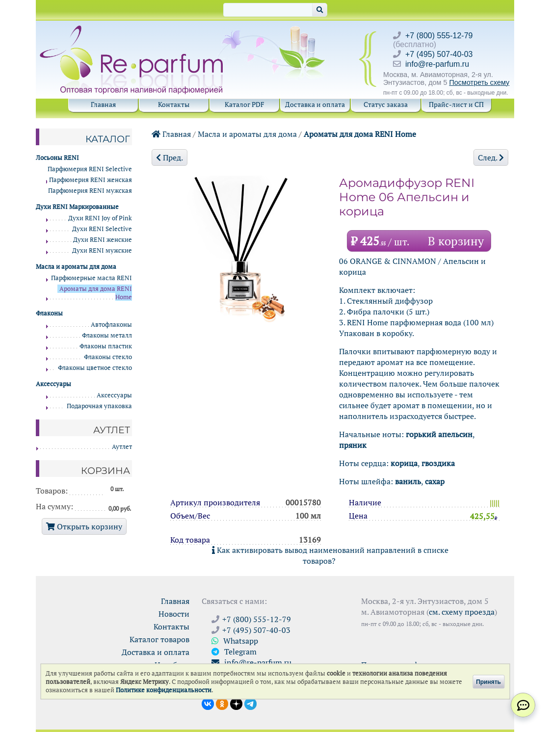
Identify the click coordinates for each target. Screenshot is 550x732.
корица (404, 463)
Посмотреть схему (479, 82)
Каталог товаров (159, 639)
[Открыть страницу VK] (208, 703)
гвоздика (438, 463)
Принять (488, 681)
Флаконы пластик (105, 346)
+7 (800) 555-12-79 (438, 35)
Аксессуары (114, 395)
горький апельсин (439, 434)
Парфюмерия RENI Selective (90, 169)
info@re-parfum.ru (437, 64)
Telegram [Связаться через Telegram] (234, 651)
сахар (435, 481)
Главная (103, 104)
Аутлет (122, 447)
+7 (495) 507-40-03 (438, 54)
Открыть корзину (84, 526)
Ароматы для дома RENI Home (360, 134)
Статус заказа (386, 104)
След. (491, 157)
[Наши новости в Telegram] (250, 703)
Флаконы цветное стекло (95, 368)
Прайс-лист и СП (456, 104)
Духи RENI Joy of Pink (100, 218)
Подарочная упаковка (99, 406)
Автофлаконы (111, 324)
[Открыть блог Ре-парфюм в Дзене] (236, 703)
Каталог (107, 139)
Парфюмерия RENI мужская (90, 190)
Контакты (173, 104)
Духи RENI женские (102, 239)
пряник (353, 445)
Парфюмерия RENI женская (90, 180)
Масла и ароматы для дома (247, 134)
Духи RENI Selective (102, 229)
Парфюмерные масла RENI (91, 278)
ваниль (408, 481)
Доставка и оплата (315, 104)
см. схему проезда (462, 611)
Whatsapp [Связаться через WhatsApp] (234, 640)
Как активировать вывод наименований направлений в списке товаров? (330, 555)
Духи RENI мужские (102, 250)
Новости (173, 613)
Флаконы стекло (108, 357)
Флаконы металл (107, 335)
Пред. (169, 157)
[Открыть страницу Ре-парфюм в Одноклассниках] (222, 703)
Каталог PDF (244, 104)
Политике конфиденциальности (163, 690)
